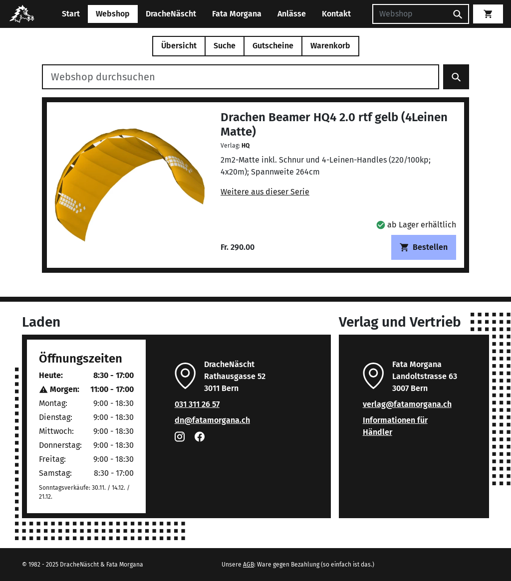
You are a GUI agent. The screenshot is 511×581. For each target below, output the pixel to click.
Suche (225, 45)
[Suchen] (409, 14)
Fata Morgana (236, 13)
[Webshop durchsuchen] (240, 76)
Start (71, 13)
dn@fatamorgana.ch (212, 420)
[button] (416, 224)
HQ (246, 145)
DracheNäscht (171, 13)
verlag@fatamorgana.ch (407, 404)
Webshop (113, 13)
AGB (248, 564)
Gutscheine (273, 45)
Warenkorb (330, 45)
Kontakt (336, 13)
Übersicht (179, 45)
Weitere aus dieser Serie (265, 191)
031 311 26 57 (197, 404)
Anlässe (291, 13)
